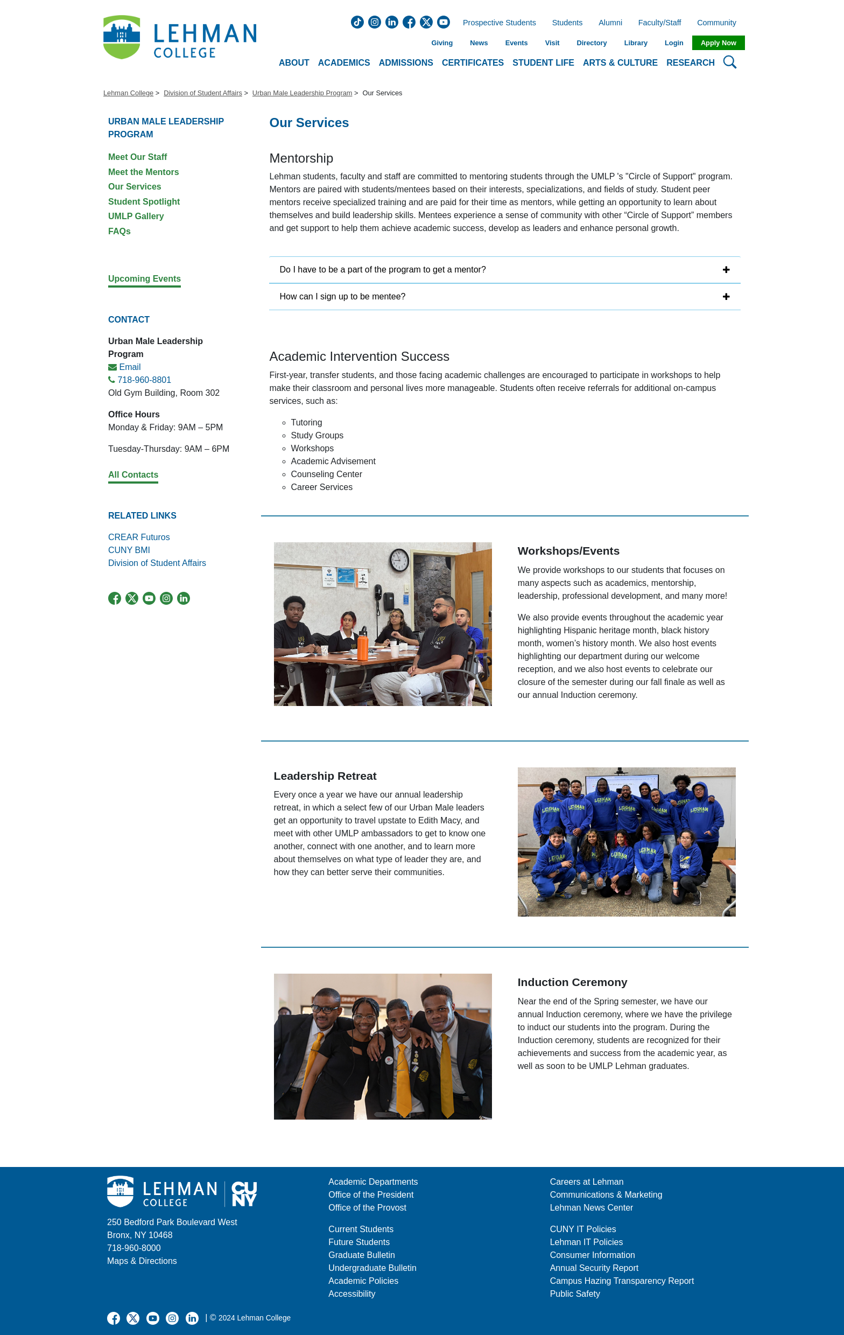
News (479, 43)
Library (636, 43)
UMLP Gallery (136, 216)
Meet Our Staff (137, 157)
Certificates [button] (473, 62)
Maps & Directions (142, 1261)
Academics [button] (344, 62)
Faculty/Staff (660, 23)
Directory (591, 43)
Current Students (360, 1229)
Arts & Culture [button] (620, 62)
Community (720, 23)
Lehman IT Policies (586, 1242)
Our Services (134, 186)
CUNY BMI (129, 550)
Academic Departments (373, 1181)
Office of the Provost (367, 1207)
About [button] (294, 62)
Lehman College (128, 93)
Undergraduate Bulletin (372, 1268)
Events (516, 43)
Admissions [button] (406, 62)
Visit (552, 43)
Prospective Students (496, 23)
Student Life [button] (543, 62)
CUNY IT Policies (583, 1229)
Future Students (359, 1242)
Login (674, 43)
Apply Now (718, 43)
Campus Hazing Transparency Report (622, 1280)
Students (567, 23)
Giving (442, 43)
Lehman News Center (592, 1207)
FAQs (119, 231)
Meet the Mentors (143, 172)
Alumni (610, 23)
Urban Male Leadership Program (302, 93)
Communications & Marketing (606, 1194)
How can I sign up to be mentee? (343, 296)
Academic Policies (363, 1280)
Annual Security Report (594, 1268)
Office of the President (370, 1194)
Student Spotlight (144, 201)
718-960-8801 (144, 380)
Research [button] (690, 62)
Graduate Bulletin (361, 1255)
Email (129, 367)
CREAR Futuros (139, 537)
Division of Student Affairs (203, 93)
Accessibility (351, 1293)
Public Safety (575, 1293)
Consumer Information (592, 1255)
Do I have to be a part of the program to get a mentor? (383, 269)
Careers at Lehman (587, 1181)
